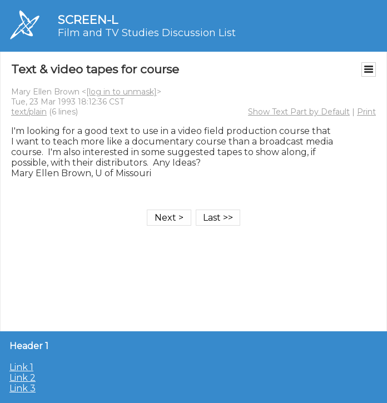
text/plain (29, 112)
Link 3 (22, 388)
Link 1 (21, 367)
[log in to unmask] (121, 92)
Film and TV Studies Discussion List (147, 33)
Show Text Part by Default (299, 112)
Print (366, 112)
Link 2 (22, 377)
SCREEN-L (88, 20)
